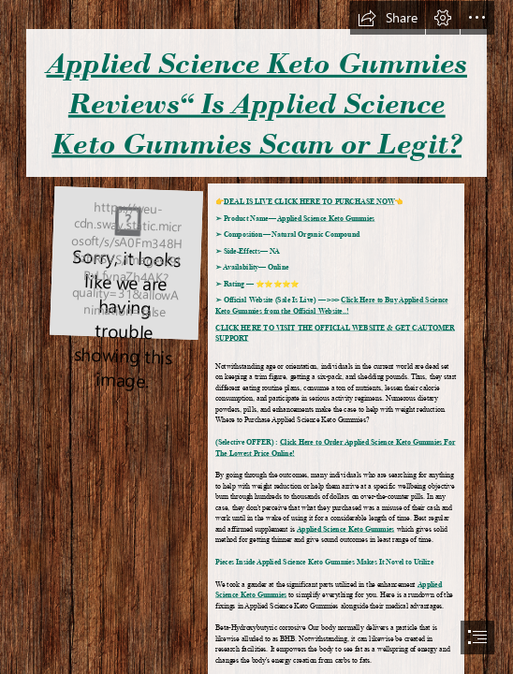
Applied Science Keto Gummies (325, 218)
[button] (387, 18)
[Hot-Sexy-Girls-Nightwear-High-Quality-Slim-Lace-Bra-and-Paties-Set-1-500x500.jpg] (125, 262)
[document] (256, 337)
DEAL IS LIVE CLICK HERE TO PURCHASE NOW (310, 202)
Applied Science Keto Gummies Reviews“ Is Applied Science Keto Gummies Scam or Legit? (256, 103)
